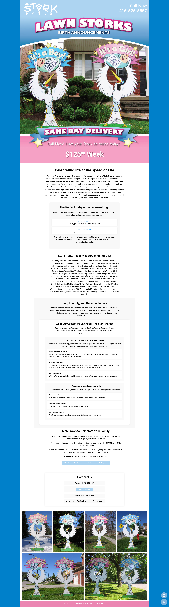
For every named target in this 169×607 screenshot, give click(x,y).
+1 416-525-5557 (87, 483)
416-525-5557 (133, 10)
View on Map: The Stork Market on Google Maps (84, 501)
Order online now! (84, 489)
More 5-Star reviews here (84, 496)
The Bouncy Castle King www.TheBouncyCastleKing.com (86, 463)
